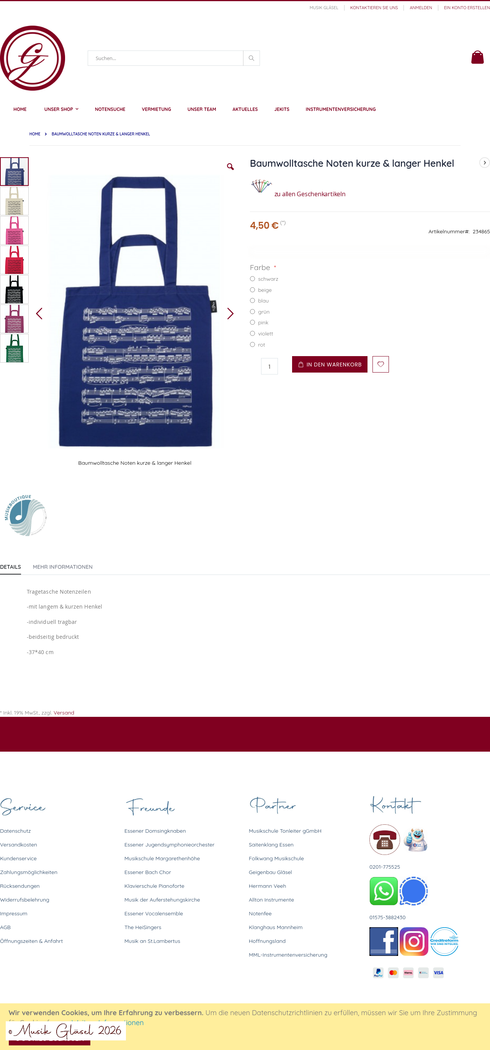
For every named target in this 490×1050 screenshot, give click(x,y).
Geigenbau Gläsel (270, 872)
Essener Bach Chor (147, 872)
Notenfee (260, 913)
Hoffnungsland (267, 941)
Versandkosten (18, 844)
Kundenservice (18, 858)
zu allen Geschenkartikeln (298, 194)
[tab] (16, 565)
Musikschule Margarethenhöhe (162, 858)
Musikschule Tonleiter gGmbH (285, 830)
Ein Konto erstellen (467, 7)
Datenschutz (15, 830)
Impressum (14, 913)
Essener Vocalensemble (153, 913)
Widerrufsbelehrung (24, 899)
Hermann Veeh (267, 885)
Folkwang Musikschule (276, 858)
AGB (5, 927)
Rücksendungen (20, 885)
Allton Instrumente (271, 899)
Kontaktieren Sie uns (374, 7)
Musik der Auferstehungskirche (162, 899)
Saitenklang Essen (271, 844)
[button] (230, 172)
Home (35, 134)
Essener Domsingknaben (155, 830)
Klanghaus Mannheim (276, 927)
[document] (246, 1026)
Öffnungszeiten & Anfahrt (31, 941)
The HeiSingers (142, 927)
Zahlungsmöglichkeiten (28, 872)
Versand (64, 712)
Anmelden (421, 7)
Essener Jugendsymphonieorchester (169, 844)
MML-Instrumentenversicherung (288, 954)
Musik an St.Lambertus (152, 941)
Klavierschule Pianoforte (154, 885)
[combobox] (174, 58)
